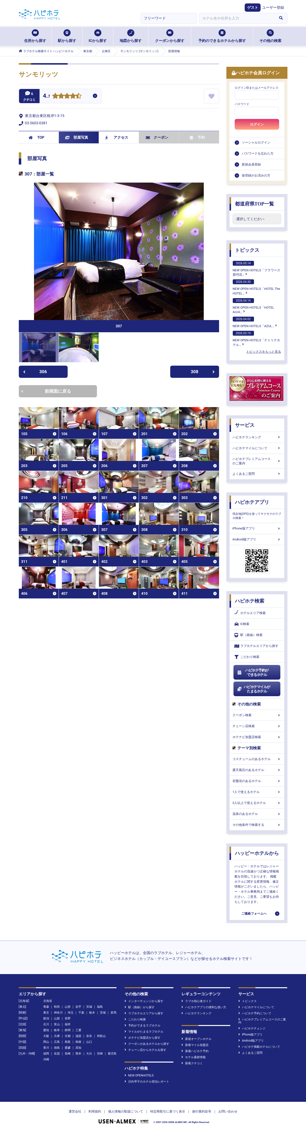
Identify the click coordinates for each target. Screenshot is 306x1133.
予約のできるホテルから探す (222, 36)
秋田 (57, 1006)
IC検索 (242, 624)
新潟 (46, 1018)
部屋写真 (76, 137)
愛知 (46, 1030)
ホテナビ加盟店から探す (142, 1037)
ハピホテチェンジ (251, 1028)
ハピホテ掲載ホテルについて (259, 1046)
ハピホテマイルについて (256, 448)
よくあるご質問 (256, 474)
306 (35, 371)
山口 (89, 1042)
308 (203, 371)
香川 (46, 1047)
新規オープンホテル (196, 1039)
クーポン (157, 137)
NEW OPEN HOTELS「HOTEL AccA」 (253, 306)
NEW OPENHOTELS (139, 1075)
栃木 (92, 1012)
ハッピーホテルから (257, 853)
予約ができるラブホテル (142, 1025)
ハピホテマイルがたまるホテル (253, 689)
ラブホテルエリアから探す (256, 646)
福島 (100, 1006)
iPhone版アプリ (256, 528)
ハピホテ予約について (254, 1013)
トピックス (247, 250)
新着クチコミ (192, 1063)
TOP (36, 137)
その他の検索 (270, 36)
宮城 (89, 1006)
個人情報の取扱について (125, 1111)
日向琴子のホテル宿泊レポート (147, 1081)
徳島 (57, 1047)
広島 (57, 1042)
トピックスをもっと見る (263, 351)
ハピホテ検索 (249, 601)
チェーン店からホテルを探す (145, 1050)
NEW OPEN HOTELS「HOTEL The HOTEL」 (256, 287)
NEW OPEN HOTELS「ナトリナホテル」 (256, 338)
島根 (78, 1042)
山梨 (57, 1018)
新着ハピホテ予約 (195, 1051)
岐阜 (57, 1030)
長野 (68, 1018)
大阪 (46, 1036)
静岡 (68, 1030)
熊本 (78, 1053)
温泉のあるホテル (256, 814)
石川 (46, 1024)
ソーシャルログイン (256, 142)
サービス (244, 425)
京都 (68, 1036)
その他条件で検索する (256, 825)
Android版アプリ (256, 539)
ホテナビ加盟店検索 (256, 737)
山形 (68, 1006)
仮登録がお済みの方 (256, 175)
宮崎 (100, 1053)
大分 (89, 1053)
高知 (78, 1047)
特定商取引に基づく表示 (167, 1111)
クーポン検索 (256, 715)
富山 (57, 1024)
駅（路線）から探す (140, 1007)
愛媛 (68, 1047)
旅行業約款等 (201, 1111)
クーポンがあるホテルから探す (147, 1043)
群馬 (113, 1012)
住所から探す (35, 36)
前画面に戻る (46, 391)
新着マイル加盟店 (195, 1045)
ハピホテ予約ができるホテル (252, 672)
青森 (46, 1006)
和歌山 (101, 1036)
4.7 (46, 96)
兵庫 (57, 1036)
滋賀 (78, 1036)
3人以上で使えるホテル (256, 803)
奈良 (89, 1036)
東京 (46, 1012)
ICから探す (98, 36)
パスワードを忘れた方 (258, 153)
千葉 (81, 1012)
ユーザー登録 (273, 7)
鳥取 (68, 1042)
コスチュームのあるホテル (256, 759)
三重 (78, 1030)
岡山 (46, 1042)
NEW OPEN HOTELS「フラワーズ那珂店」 (256, 268)
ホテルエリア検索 (250, 613)
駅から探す (67, 36)
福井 (68, 1024)
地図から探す (131, 36)
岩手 (78, 1006)
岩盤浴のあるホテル (256, 781)
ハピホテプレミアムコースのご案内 (256, 461)
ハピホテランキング (256, 437)
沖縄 (46, 1059)
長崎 (68, 1053)
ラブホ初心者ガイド (196, 1001)
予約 (197, 137)
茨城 (103, 1012)
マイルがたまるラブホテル (144, 1031)
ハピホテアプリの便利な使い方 (203, 1007)
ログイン (257, 124)
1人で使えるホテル (256, 792)
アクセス (116, 137)
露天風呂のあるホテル (256, 770)
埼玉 (71, 1012)
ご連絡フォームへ (254, 913)
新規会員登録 (251, 164)
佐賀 (57, 1053)
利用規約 (94, 1111)
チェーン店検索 (256, 726)
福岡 (46, 1053)
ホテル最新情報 (193, 1057)
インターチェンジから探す (144, 1001)
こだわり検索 (246, 657)
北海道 (47, 1001)
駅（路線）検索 (248, 635)
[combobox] (237, 18)
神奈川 (58, 1012)
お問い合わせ (227, 1111)
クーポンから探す (169, 36)
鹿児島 (112, 1053)
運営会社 (75, 1111)
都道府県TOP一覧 (254, 203)
